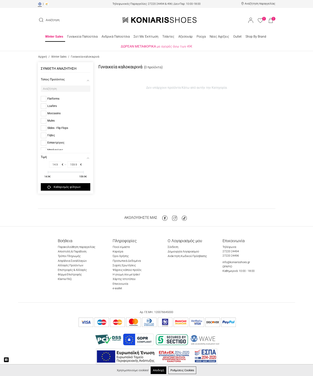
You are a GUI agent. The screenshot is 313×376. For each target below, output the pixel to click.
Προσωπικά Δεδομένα (127, 260)
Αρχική (42, 56)
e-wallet (117, 288)
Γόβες (51, 135)
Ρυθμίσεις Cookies (182, 370)
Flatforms (53, 98)
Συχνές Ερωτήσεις (124, 265)
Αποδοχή (158, 370)
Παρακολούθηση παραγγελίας (76, 246)
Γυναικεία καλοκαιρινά (85, 56)
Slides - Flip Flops (57, 127)
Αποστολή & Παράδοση (72, 251)
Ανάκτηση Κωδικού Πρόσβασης (187, 256)
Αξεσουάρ (185, 36)
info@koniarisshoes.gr (236, 262)
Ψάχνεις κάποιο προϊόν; (127, 269)
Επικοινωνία (120, 283)
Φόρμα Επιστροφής (70, 274)
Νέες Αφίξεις (219, 36)
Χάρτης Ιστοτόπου (124, 279)
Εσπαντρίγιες (56, 142)
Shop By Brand (255, 36)
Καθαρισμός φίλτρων (64, 187)
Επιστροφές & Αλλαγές (72, 269)
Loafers (52, 106)
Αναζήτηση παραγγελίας (260, 3)
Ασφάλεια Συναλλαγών (72, 260)
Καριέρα (118, 251)
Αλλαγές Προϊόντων (70, 265)
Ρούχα (201, 36)
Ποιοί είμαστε (121, 246)
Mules (51, 120)
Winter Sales (54, 36)
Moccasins (54, 113)
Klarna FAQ (64, 279)
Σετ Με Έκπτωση (146, 36)
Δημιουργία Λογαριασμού (183, 251)
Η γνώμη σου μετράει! (126, 274)
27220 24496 (231, 255)
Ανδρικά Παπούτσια (116, 36)
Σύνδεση (173, 246)
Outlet (237, 36)
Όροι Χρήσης (121, 256)
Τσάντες (168, 36)
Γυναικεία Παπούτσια (82, 36)
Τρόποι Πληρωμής (69, 256)
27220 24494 (231, 251)
